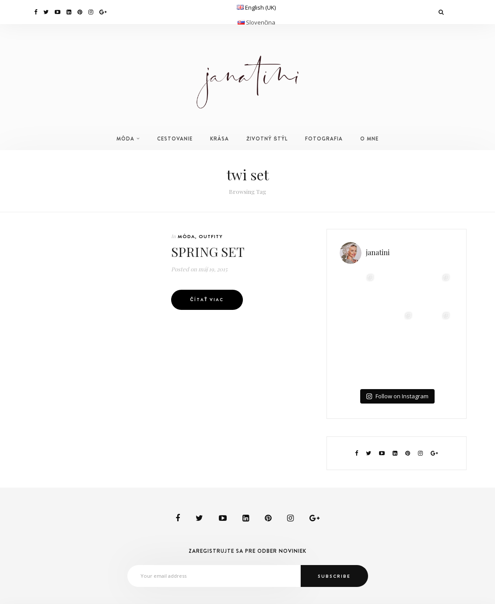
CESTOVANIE (175, 138)
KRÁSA (219, 138)
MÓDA (125, 138)
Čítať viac (207, 299)
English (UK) (260, 7)
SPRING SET (208, 251)
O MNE (369, 138)
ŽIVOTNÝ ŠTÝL (267, 138)
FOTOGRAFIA (324, 138)
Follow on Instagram (397, 396)
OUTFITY (211, 236)
